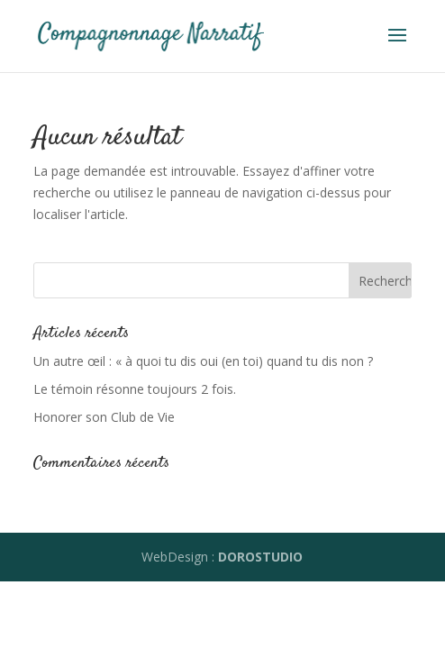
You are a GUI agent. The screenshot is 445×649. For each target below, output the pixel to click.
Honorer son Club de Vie (104, 416)
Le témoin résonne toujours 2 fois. (134, 389)
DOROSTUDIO (260, 556)
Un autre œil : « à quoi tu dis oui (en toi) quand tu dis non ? (203, 361)
